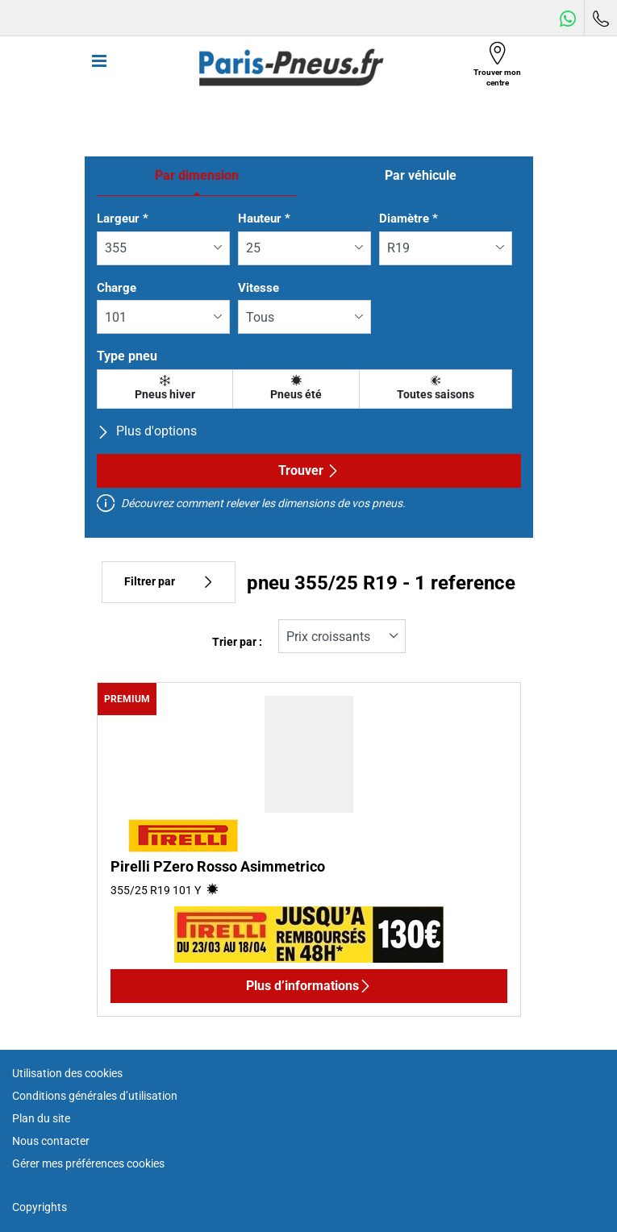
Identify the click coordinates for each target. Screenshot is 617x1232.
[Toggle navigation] (99, 68)
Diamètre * (408, 218)
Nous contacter (51, 1140)
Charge (116, 288)
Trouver (309, 470)
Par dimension (197, 175)
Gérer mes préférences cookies (88, 1163)
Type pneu (127, 356)
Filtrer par (168, 582)
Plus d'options (147, 431)
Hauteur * (264, 218)
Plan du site (41, 1118)
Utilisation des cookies (67, 1073)
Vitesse (258, 288)
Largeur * (122, 218)
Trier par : (237, 642)
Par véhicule (420, 175)
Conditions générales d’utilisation (94, 1095)
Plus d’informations (309, 985)
